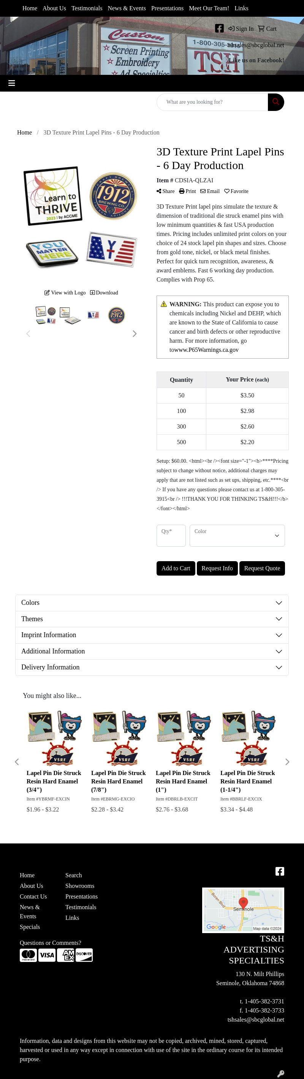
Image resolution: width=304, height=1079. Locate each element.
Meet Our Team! (209, 8)
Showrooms (79, 886)
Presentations (167, 8)
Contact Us (33, 896)
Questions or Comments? (50, 943)
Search (73, 875)
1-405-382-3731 (264, 1001)
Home (29, 8)
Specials (30, 927)
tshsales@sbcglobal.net (256, 45)
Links (241, 8)
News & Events (127, 8)
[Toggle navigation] (12, 83)
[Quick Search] (212, 102)
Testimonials (87, 8)
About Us (54, 8)
